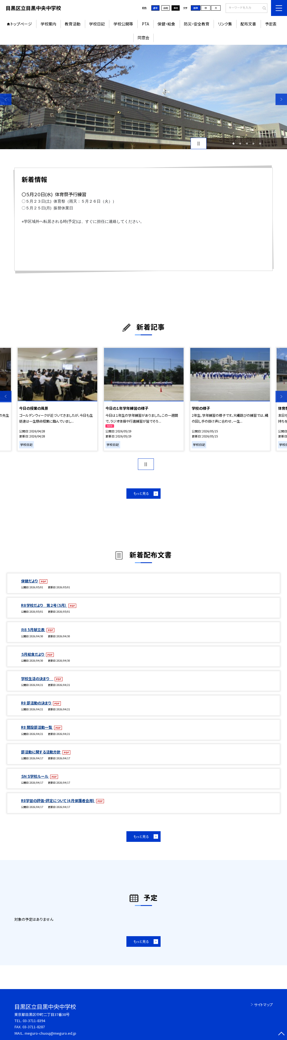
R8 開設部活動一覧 (37, 727)
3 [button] (247, 144)
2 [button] (240, 144)
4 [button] (253, 144)
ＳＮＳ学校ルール (35, 776)
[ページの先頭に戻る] (281, 1034)
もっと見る (141, 493)
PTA (145, 24)
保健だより (29, 581)
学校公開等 (123, 24)
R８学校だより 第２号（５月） (44, 605)
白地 (165, 8)
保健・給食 (166, 24)
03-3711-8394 (34, 1020)
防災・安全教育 (196, 24)
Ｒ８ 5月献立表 (33, 629)
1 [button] (233, 144)
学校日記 (97, 24)
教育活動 (72, 24)
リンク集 (225, 24)
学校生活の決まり (37, 678)
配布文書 (248, 24)
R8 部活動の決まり (36, 703)
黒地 (175, 8)
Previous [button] (5, 99)
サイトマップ (263, 1004)
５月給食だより (33, 654)
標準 (195, 8)
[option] (143, 97)
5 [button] (260, 144)
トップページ (21, 24)
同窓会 (143, 37)
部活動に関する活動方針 (41, 752)
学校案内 (48, 24)
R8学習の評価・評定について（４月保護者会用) (58, 800)
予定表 (271, 24)
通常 (155, 8)
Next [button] (281, 99)
